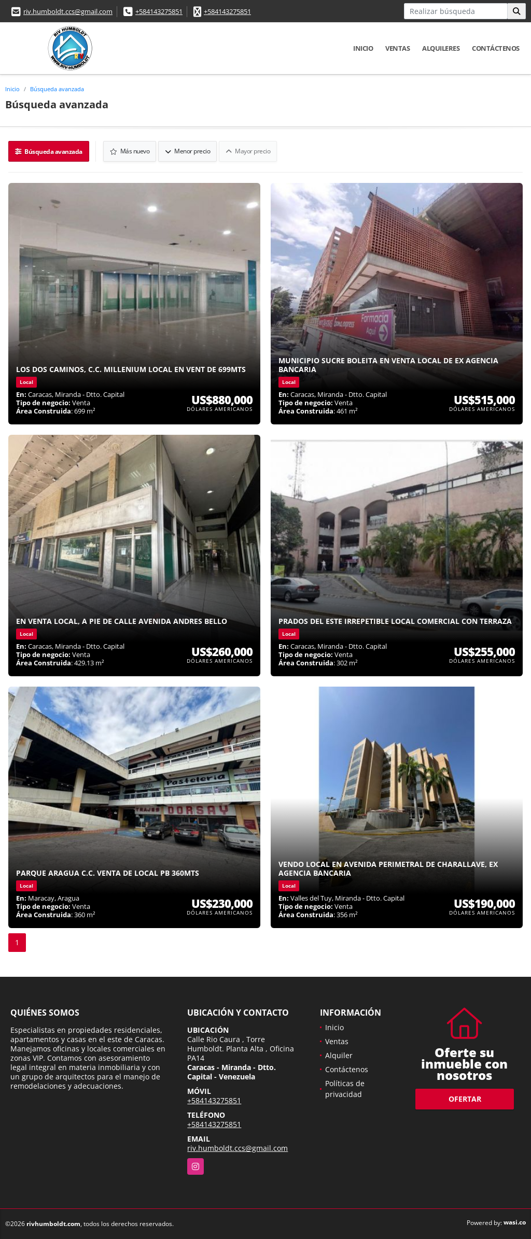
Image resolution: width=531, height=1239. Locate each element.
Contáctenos (496, 48)
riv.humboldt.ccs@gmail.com (68, 11)
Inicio (363, 48)
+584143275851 (159, 11)
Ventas (397, 48)
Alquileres (440, 48)
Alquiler (339, 1055)
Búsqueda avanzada (57, 89)
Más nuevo (130, 151)
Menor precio (187, 151)
